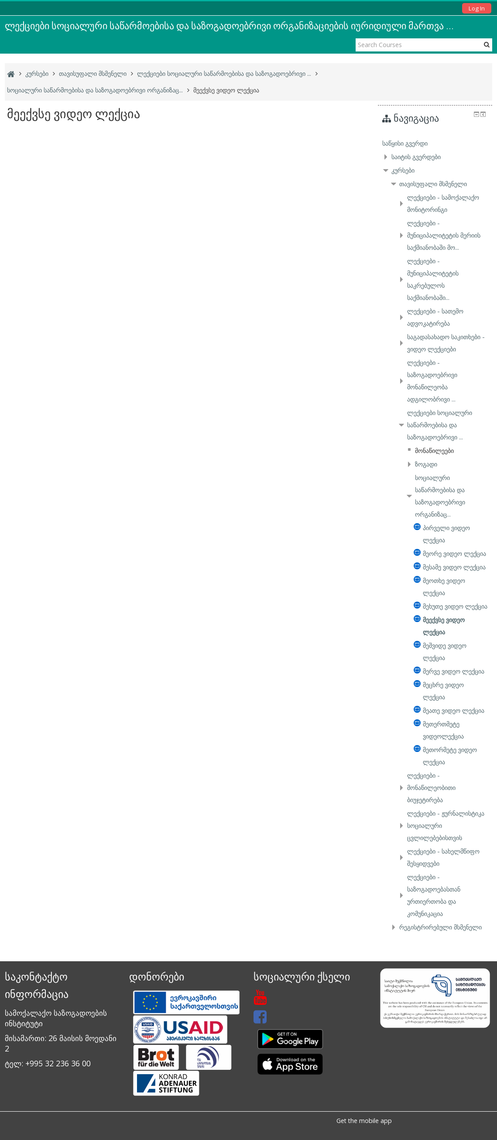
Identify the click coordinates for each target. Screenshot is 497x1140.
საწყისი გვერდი (405, 143)
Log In (477, 8)
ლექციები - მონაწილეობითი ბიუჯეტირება (431, 787)
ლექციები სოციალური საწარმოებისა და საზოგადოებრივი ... (439, 424)
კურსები (403, 170)
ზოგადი (426, 464)
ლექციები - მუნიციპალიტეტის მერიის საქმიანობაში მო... (443, 235)
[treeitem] (434, 143)
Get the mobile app (364, 1120)
